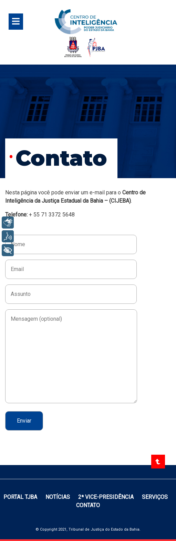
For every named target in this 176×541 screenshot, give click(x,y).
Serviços (155, 497)
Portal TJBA (21, 497)
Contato (88, 505)
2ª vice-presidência (106, 497)
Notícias (58, 497)
